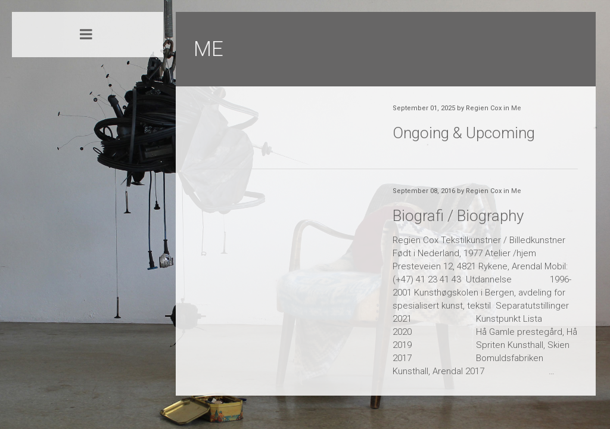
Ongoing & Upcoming (464, 133)
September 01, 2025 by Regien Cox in (457, 108)
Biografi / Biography (458, 216)
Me (516, 108)
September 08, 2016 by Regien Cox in (457, 191)
